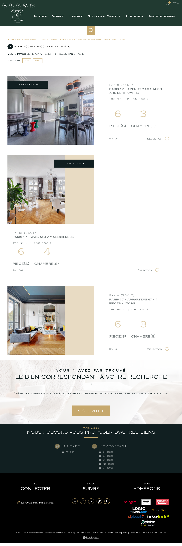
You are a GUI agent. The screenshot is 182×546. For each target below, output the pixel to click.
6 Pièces (108, 460)
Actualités (134, 16)
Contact (113, 16)
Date (37, 60)
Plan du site (97, 532)
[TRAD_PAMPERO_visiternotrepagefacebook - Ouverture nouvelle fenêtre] (11, 5)
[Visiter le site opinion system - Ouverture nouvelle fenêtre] (148, 523)
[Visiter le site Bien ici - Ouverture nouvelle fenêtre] (158, 510)
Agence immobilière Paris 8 (22, 39)
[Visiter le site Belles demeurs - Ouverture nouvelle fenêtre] (146, 502)
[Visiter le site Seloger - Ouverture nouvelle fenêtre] (130, 502)
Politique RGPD (149, 532)
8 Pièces (108, 468)
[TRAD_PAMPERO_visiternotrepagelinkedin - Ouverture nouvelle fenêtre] (75, 501)
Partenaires (135, 532)
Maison (70, 460)
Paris (54, 39)
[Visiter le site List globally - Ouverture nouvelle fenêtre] (135, 516)
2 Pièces (108, 464)
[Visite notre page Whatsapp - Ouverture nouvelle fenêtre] (107, 501)
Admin (125, 532)
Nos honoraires (83, 532)
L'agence (76, 16)
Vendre (58, 16)
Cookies (162, 532)
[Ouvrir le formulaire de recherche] (91, 30)
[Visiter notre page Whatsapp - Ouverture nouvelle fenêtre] (32, 5)
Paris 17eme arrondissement (85, 39)
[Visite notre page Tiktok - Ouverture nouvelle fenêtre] (99, 501)
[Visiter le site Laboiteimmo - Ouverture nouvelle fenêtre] (91, 538)
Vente (44, 39)
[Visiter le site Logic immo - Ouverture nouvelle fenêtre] (139, 510)
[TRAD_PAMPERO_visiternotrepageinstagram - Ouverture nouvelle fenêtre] (18, 5)
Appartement (111, 39)
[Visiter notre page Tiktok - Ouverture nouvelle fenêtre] (25, 5)
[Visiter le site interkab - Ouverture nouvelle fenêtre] (158, 516)
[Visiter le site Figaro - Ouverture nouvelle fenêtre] (163, 502)
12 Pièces (108, 472)
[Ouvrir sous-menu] (104, 16)
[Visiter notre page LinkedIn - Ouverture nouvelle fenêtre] (4, 5)
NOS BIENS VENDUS (161, 16)
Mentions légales (113, 532)
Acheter (40, 16)
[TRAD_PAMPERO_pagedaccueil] (17, 22)
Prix (26, 60)
